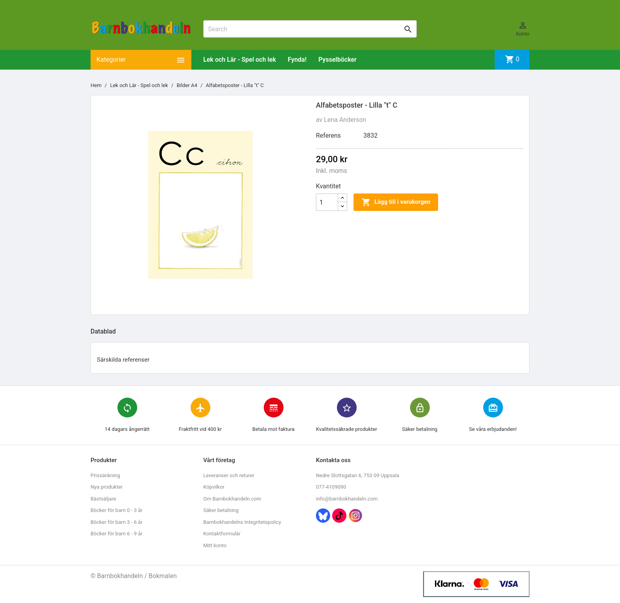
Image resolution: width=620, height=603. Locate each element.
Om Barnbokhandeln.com (232, 499)
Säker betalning (220, 510)
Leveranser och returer (228, 475)
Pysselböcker (337, 59)
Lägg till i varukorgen (395, 202)
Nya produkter (107, 487)
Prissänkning (105, 475)
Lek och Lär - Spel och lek (239, 59)
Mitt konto (215, 545)
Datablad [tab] (103, 331)
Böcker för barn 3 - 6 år (116, 522)
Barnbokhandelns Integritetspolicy (242, 522)
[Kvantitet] (327, 202)
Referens (328, 135)
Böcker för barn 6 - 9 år (116, 534)
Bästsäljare (103, 499)
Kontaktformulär (221, 534)
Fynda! (297, 59)
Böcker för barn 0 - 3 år (116, 510)
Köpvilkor (214, 487)
